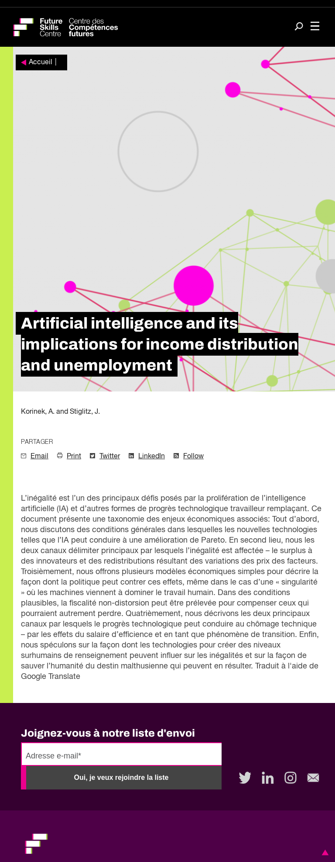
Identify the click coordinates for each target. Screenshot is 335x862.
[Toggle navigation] (315, 27)
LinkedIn (151, 456)
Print (74, 456)
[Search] (299, 27)
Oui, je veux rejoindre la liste (121, 777)
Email (39, 456)
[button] (323, 852)
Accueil (40, 62)
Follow (193, 456)
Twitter (109, 456)
